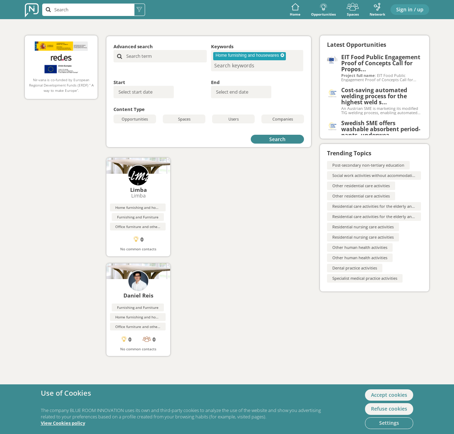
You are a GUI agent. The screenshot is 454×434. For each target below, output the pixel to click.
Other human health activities (359, 247)
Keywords (222, 46)
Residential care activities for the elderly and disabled (381, 206)
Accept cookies (389, 394)
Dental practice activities (354, 268)
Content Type (129, 109)
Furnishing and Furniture (138, 217)
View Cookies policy (63, 423)
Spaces (353, 10)
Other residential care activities (361, 185)
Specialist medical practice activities (364, 278)
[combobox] (257, 61)
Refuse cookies (389, 408)
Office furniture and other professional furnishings (157, 226)
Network (377, 10)
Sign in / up (409, 9)
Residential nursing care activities (363, 226)
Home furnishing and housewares (143, 207)
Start (119, 82)
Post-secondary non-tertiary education (368, 165)
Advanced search (133, 46)
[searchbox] (245, 65)
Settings (389, 422)
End (215, 82)
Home (295, 10)
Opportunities (323, 10)
